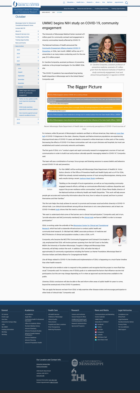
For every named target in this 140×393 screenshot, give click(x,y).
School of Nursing (30, 343)
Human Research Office (79, 319)
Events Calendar (100, 319)
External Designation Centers (77, 12)
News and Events (20, 45)
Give (103, 3)
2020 (18, 67)
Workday (4, 337)
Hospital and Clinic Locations (57, 327)
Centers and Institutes (59, 12)
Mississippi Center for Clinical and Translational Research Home (25, 27)
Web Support (122, 332)
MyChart (109, 3)
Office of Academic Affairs (33, 326)
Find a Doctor (52, 324)
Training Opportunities (118, 8)
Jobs (3, 327)
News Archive (19, 49)
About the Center (69, 8)
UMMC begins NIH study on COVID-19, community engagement (27, 96)
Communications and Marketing (104, 317)
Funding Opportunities (101, 8)
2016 (18, 122)
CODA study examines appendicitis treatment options (28, 111)
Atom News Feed (101, 342)
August (20, 75)
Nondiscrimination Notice (126, 324)
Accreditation (29, 317)
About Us (18, 34)
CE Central (5, 317)
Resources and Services (84, 8)
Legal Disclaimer (123, 322)
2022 (18, 126)
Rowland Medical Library (32, 328)
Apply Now (28, 319)
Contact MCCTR (20, 31)
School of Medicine (30, 340)
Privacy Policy (122, 327)
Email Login (5, 319)
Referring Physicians (54, 332)
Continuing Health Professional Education (34, 322)
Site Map (4, 335)
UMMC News (99, 322)
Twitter (98, 329)
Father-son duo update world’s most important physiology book (28, 104)
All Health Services (53, 317)
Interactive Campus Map (9, 324)
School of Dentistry (30, 331)
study (58, 212)
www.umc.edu (40, 378)
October (59, 15)
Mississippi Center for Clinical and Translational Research (26, 10)
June (19, 71)
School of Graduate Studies (33, 334)
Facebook (99, 327)
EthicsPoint (121, 319)
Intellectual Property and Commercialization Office (79, 322)
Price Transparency (54, 329)
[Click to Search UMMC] (126, 3)
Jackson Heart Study (87, 181)
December (21, 86)
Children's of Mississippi (55, 319)
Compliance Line (123, 317)
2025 (18, 52)
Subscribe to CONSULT (102, 324)
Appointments (119, 3)
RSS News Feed (101, 340)
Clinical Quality (52, 322)
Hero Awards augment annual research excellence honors (28, 117)
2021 (18, 63)
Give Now (4, 322)
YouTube (99, 332)
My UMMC (5, 329)
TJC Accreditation (123, 329)
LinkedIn (99, 337)
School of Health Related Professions (32, 337)
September (21, 78)
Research (89, 3)
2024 (18, 56)
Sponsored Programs (78, 328)
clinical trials (88, 220)
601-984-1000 (53, 382)
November (21, 82)
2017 (18, 60)
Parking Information (8, 332)
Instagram (99, 335)
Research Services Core (22, 37)
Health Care (80, 3)
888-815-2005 (54, 385)
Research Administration (79, 326)
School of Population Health (33, 345)
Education (70, 3)
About (97, 3)
